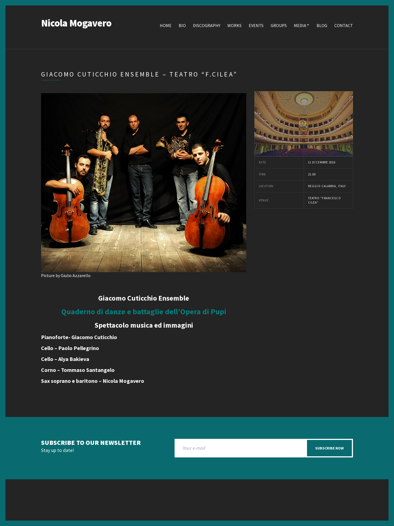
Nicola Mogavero (76, 23)
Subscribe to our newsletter (91, 443)
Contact (343, 25)
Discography (206, 25)
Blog (322, 25)
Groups (279, 25)
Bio (182, 25)
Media (300, 25)
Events (256, 25)
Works (234, 25)
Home (166, 25)
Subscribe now (329, 448)
